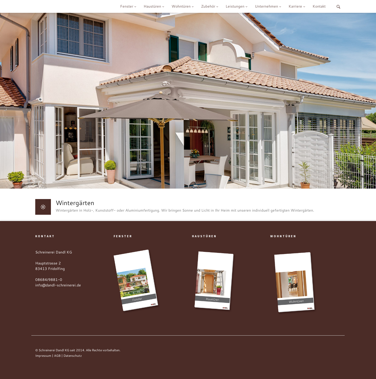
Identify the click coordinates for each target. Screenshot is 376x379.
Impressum (43, 355)
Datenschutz (72, 355)
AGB (57, 355)
